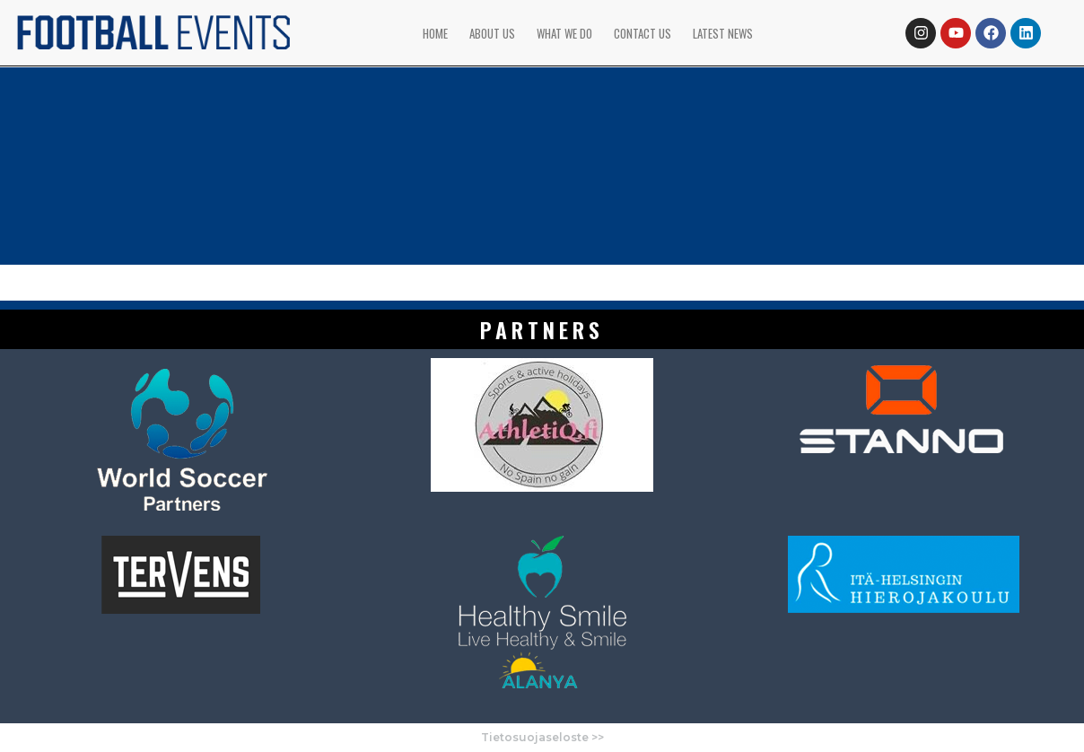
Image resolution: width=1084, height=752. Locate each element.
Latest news (723, 33)
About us (492, 33)
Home (435, 33)
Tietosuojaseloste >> (542, 737)
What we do (564, 33)
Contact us (642, 33)
